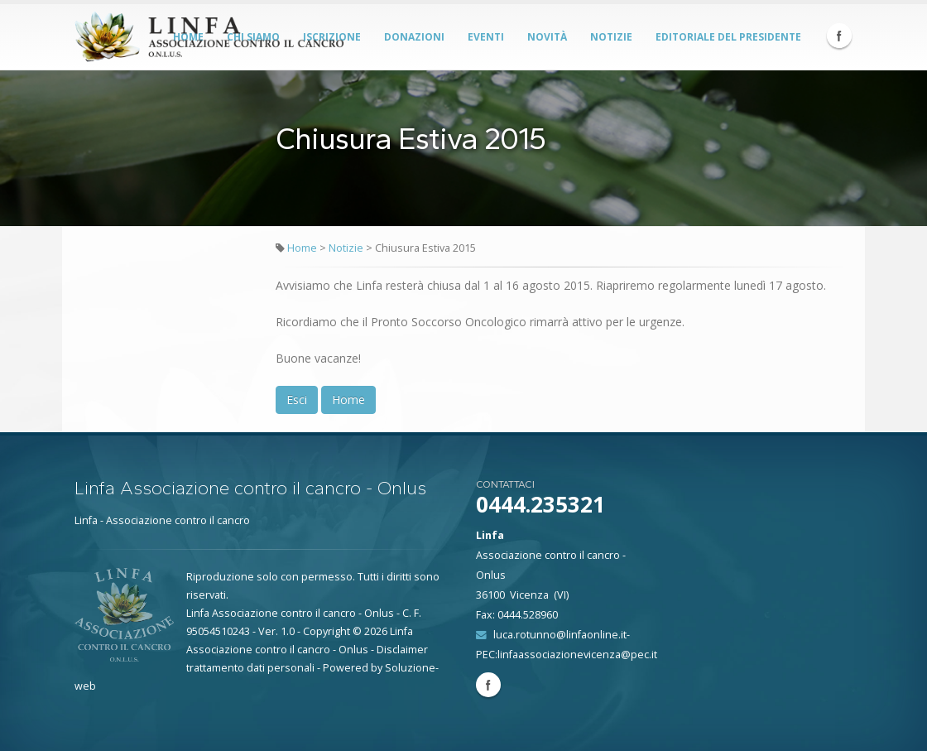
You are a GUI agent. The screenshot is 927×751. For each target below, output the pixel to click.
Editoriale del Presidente (728, 37)
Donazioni (414, 37)
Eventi (486, 37)
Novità (547, 37)
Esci (296, 399)
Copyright (326, 631)
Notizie (611, 37)
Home (302, 248)
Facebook (839, 35)
